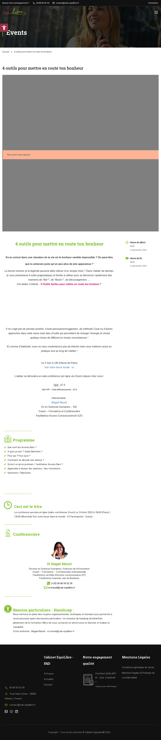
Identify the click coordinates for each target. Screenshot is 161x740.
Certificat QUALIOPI (105, 673)
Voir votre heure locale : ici (59, 367)
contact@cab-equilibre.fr (20, 704)
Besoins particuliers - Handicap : (44, 610)
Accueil (5, 52)
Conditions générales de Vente (138, 667)
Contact (48, 684)
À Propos (49, 673)
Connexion (153, 3)
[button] (4, 28)
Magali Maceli (59, 402)
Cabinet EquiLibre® (95, 732)
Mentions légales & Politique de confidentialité (138, 675)
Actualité (48, 679)
